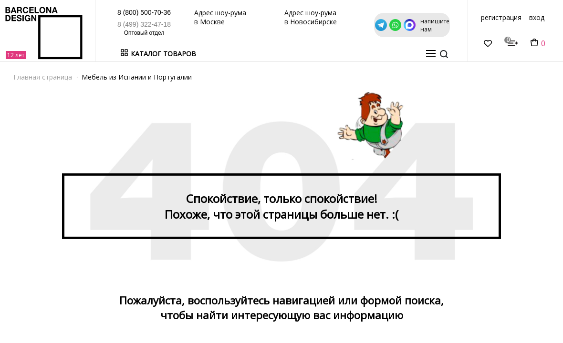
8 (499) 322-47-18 (144, 24)
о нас (412, 53)
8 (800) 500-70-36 (144, 12)
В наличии (220, 53)
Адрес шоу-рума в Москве (220, 17)
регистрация (501, 17)
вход (536, 17)
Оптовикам (376, 53)
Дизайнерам (326, 53)
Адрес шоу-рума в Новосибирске (310, 17)
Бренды (257, 53)
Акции (287, 53)
